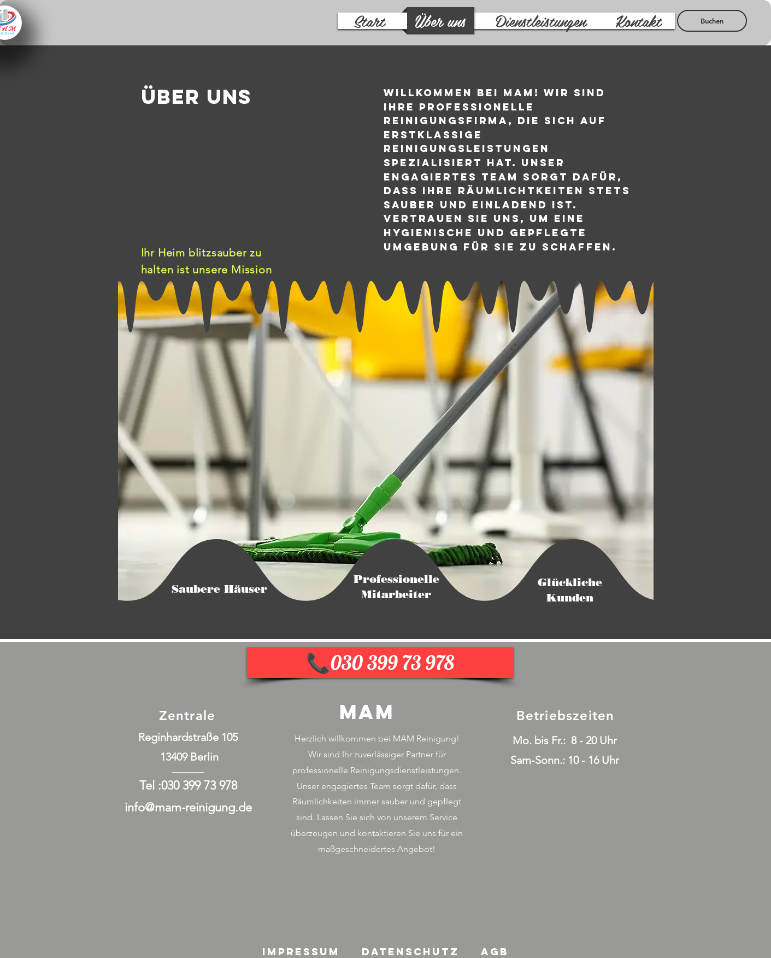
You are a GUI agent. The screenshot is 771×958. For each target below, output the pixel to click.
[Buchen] (712, 21)
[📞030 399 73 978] (380, 662)
